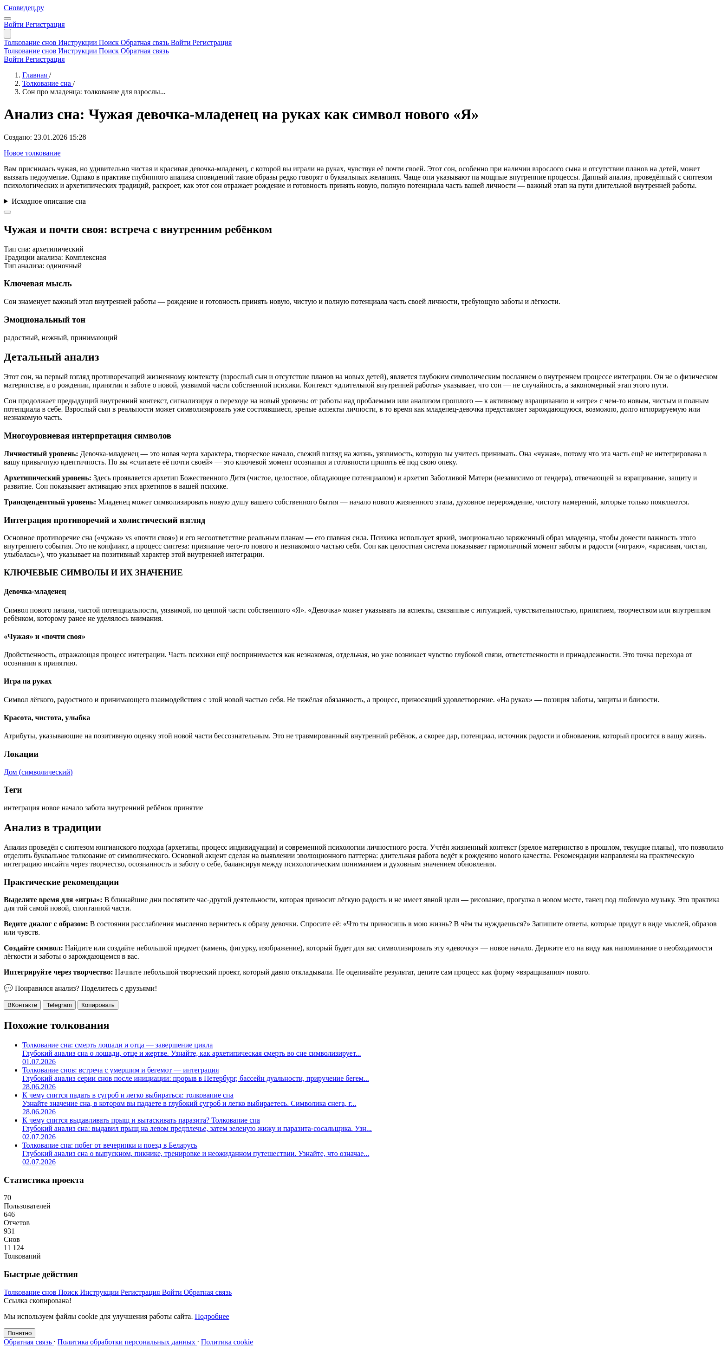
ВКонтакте (22, 1004)
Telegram (59, 1004)
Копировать (98, 1004)
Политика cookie (227, 1342)
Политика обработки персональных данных (127, 1342)
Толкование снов (31, 42)
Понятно (19, 1333)
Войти (15, 24)
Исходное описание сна (49, 201)
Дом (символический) (38, 772)
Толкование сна (47, 83)
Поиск (110, 42)
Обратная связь (146, 42)
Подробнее (212, 1316)
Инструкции (78, 42)
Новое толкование (32, 153)
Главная (35, 75)
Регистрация (45, 24)
